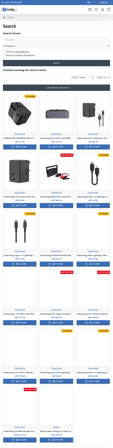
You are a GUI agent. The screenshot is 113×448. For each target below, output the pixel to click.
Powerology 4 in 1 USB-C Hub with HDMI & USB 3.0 (20, 367)
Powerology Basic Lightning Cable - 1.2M (93, 249)
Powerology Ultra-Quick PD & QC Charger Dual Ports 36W (93, 132)
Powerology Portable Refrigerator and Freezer (20, 425)
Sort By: (72, 71)
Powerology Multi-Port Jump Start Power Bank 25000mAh (56, 191)
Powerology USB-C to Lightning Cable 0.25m (93, 191)
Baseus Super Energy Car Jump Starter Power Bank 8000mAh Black (56, 425)
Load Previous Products (57, 82)
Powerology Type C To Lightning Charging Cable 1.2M (20, 249)
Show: (100, 71)
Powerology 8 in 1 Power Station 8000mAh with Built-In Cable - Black (56, 308)
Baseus (56, 421)
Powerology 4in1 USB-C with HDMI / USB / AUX (56, 132)
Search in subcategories (16, 46)
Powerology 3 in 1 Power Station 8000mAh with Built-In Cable (93, 308)
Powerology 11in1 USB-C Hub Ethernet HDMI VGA (20, 308)
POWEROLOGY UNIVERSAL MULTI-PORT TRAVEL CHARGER (20, 132)
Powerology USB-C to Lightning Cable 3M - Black (93, 367)
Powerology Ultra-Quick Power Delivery (20, 191)
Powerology (20, 128)
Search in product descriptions (19, 49)
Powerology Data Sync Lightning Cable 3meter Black (56, 367)
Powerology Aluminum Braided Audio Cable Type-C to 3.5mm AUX (56, 249)
